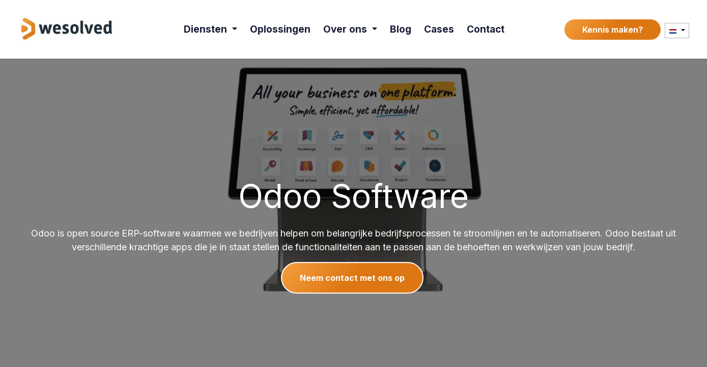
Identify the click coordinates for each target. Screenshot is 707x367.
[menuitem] (210, 29)
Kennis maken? (612, 29)
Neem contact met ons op (352, 278)
